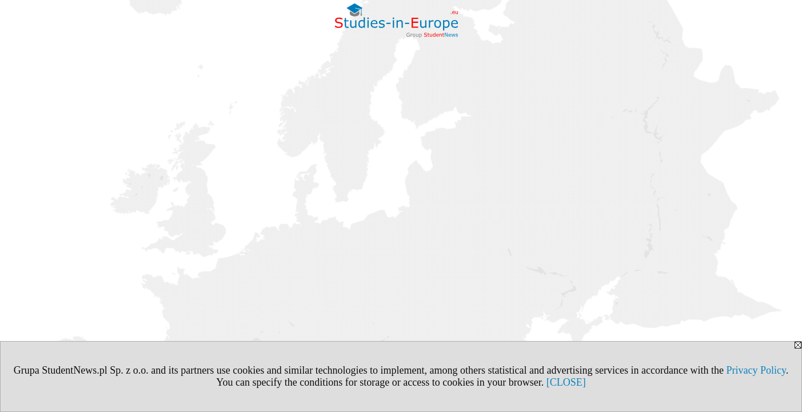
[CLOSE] (566, 382)
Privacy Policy (755, 370)
